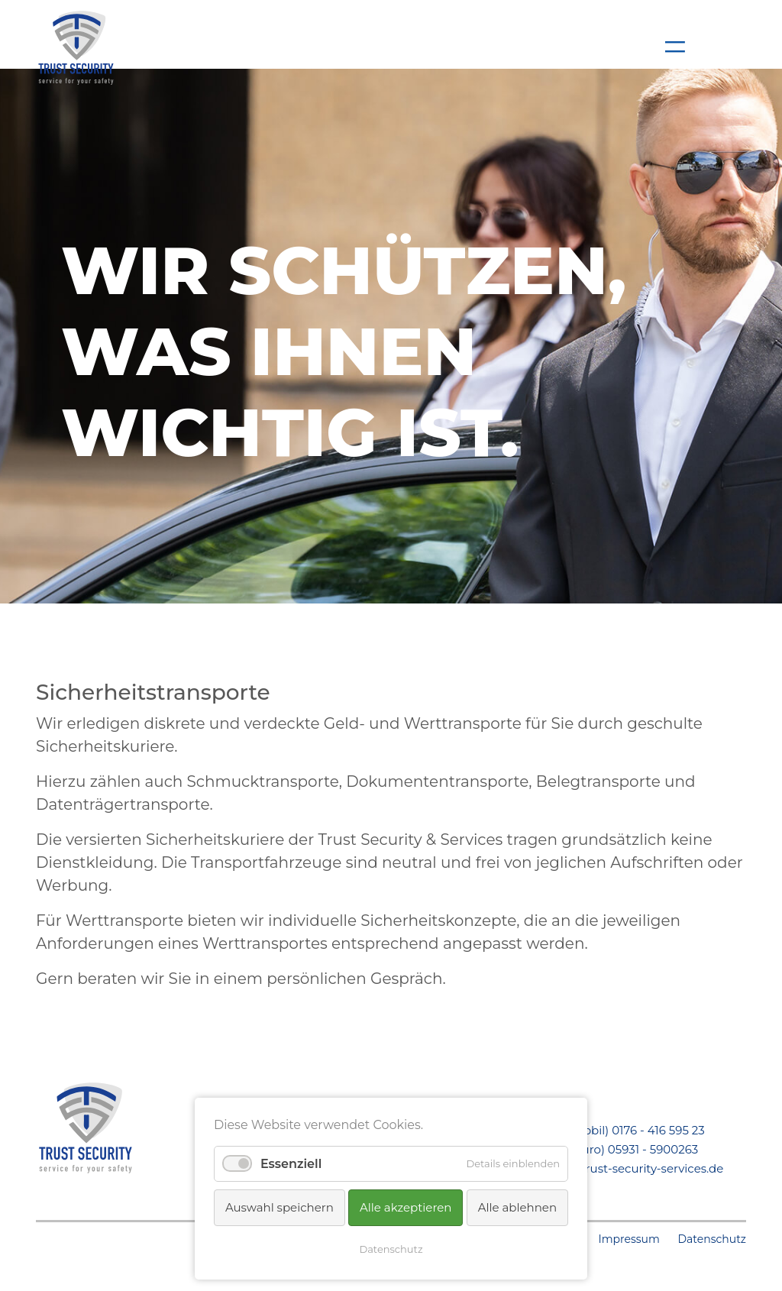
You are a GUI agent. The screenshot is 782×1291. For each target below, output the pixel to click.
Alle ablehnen (517, 1207)
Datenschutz (712, 1239)
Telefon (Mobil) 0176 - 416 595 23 (615, 1130)
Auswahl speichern (279, 1207)
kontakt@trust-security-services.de (624, 1168)
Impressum (628, 1239)
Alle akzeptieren (405, 1207)
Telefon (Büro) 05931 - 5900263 (611, 1149)
